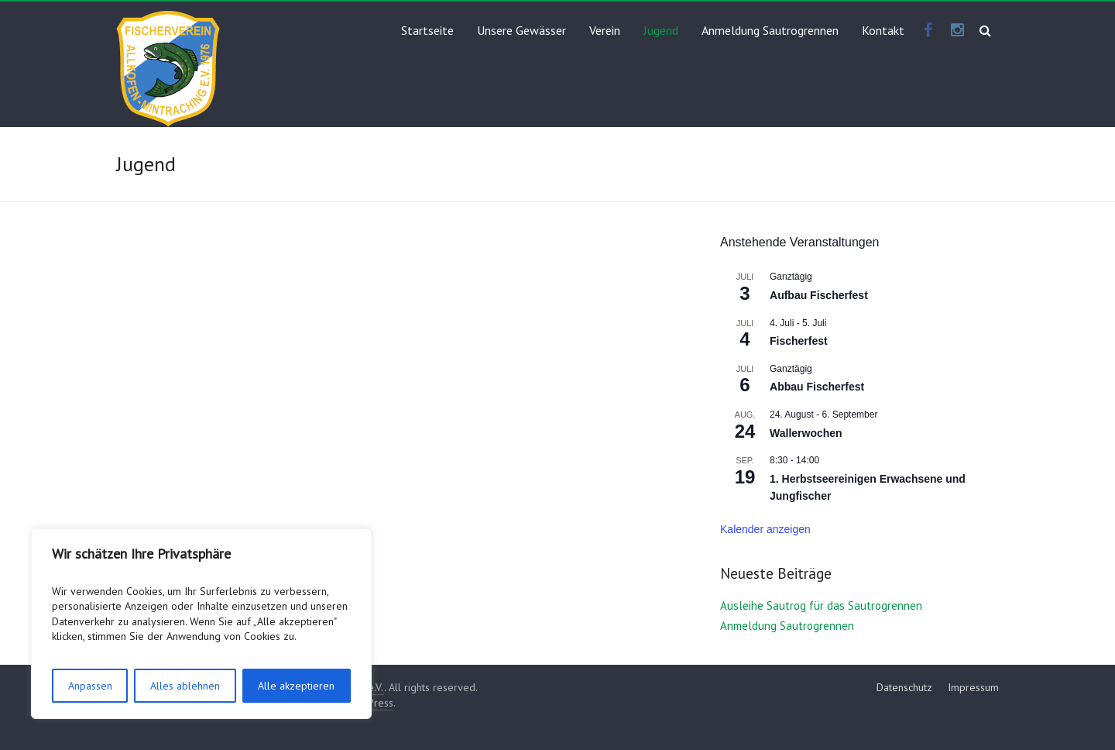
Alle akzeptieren (296, 686)
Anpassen (90, 686)
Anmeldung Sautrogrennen (770, 30)
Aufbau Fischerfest (819, 295)
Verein (604, 30)
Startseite (427, 30)
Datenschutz (904, 687)
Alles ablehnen (185, 686)
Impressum (973, 687)
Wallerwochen (806, 433)
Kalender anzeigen (765, 529)
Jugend (660, 30)
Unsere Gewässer (521, 30)
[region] (201, 623)
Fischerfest (799, 341)
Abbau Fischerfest (817, 386)
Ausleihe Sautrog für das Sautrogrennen (821, 605)
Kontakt (883, 30)
